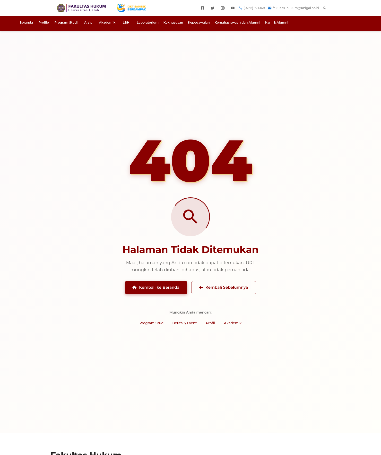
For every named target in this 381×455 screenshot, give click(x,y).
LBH (126, 22)
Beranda (26, 22)
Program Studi (66, 22)
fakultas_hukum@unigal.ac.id (296, 8)
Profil (210, 323)
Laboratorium (148, 22)
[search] (325, 8)
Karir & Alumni (276, 22)
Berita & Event (184, 323)
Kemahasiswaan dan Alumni (237, 22)
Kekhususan (173, 22)
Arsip (88, 22)
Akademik (107, 22)
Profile (43, 22)
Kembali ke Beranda (155, 287)
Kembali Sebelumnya (223, 287)
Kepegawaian (199, 22)
